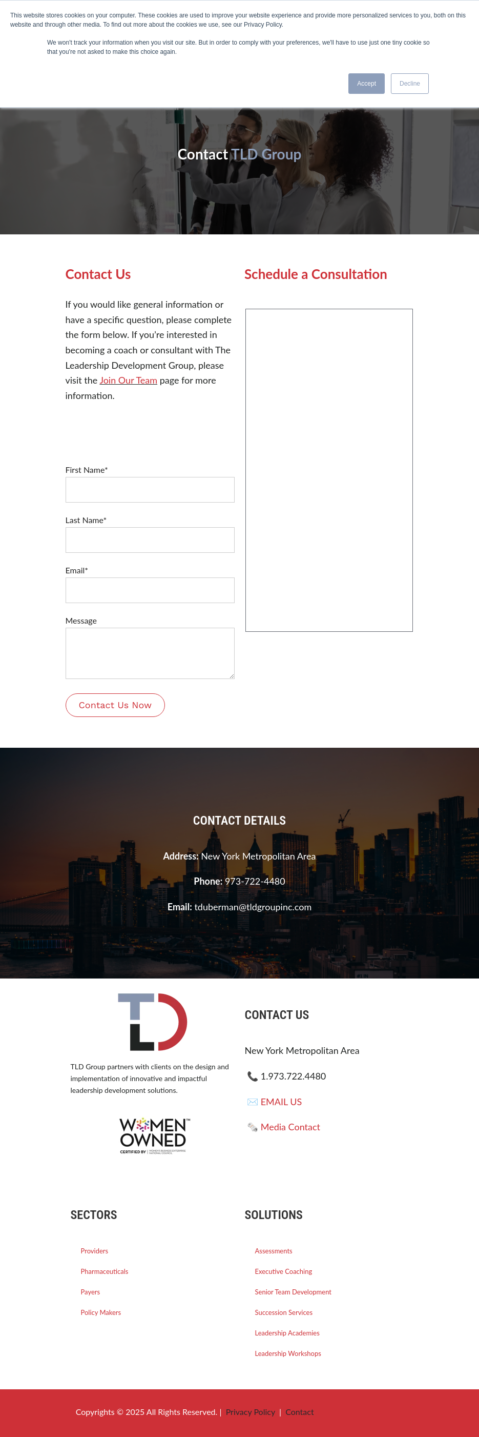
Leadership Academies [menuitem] (287, 1333)
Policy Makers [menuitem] (101, 1312)
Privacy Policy (250, 1411)
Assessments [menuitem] (274, 1251)
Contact (299, 1411)
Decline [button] (410, 83)
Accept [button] (366, 83)
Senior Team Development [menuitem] (293, 1292)
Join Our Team (128, 380)
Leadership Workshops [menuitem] (288, 1353)
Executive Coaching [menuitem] (284, 1271)
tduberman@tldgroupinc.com (252, 906)
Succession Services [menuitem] (284, 1312)
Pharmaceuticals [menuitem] (105, 1271)
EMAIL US (281, 1101)
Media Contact (290, 1126)
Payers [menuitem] (90, 1292)
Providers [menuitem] (95, 1251)
